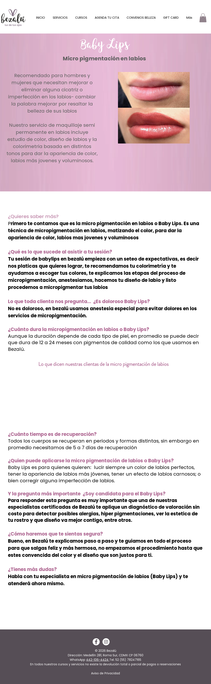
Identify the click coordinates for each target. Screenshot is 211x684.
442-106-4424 (97, 660)
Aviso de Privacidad (105, 673)
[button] (60, 18)
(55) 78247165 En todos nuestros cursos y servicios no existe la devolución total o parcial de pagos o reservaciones (105, 662)
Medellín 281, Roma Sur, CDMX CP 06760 (113, 655)
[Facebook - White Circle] (96, 641)
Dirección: (76, 655)
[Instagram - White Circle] (106, 641)
